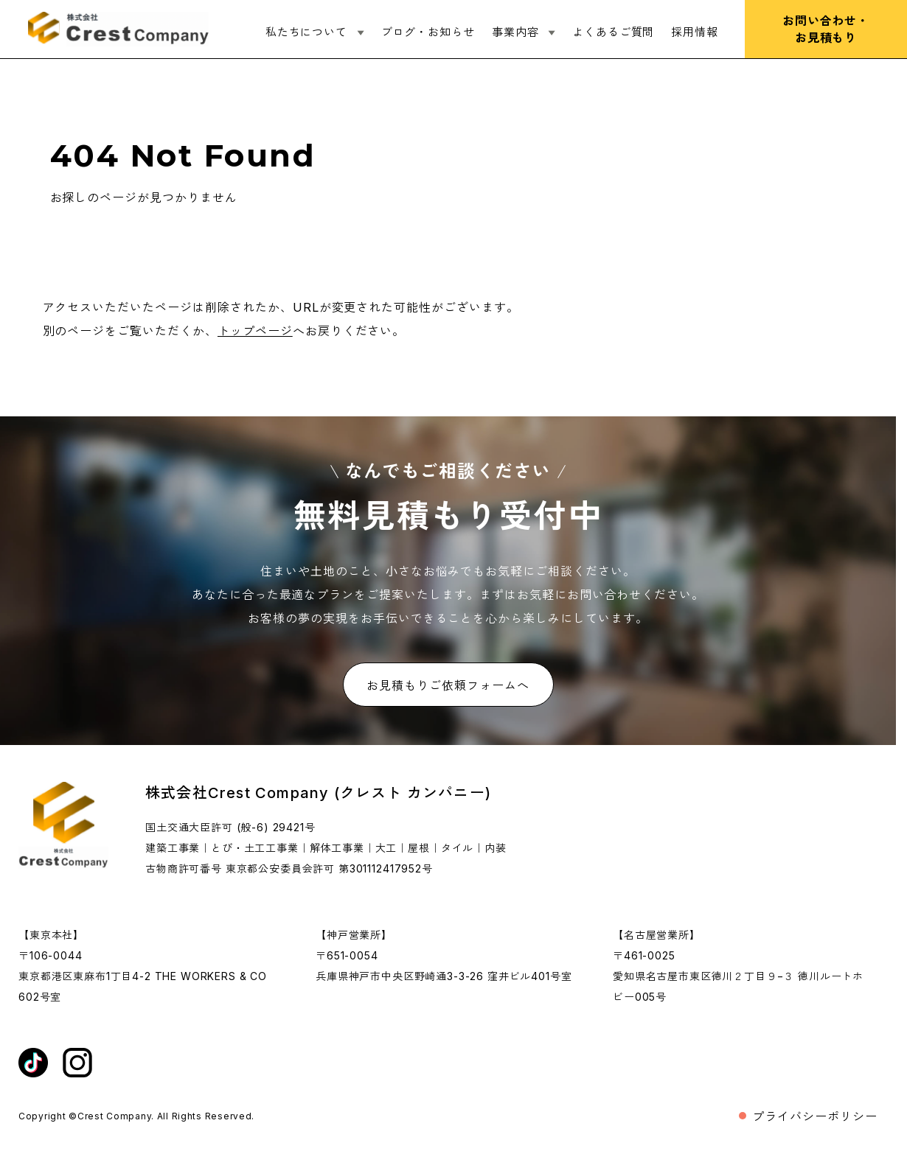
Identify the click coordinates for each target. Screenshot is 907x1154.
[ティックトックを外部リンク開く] (33, 1062)
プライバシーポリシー (815, 1116)
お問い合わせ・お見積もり (826, 29)
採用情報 (694, 32)
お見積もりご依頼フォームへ (447, 685)
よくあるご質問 (613, 32)
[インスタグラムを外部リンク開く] (77, 1062)
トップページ (255, 331)
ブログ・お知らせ (428, 32)
